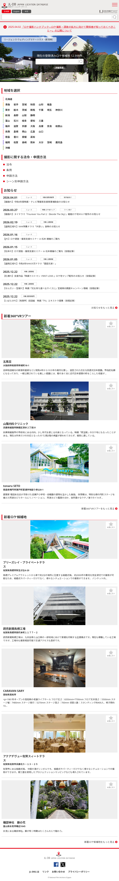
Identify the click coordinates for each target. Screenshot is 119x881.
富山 (7, 120)
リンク (45, 871)
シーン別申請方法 (17, 181)
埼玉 (49, 109)
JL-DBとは (34, 871)
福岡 (7, 142)
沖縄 (7, 147)
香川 (16, 136)
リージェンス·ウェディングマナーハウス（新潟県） (29, 39)
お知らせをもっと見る (103, 307)
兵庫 (41, 126)
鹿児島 (58, 142)
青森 (7, 104)
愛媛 (24, 136)
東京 (7, 109)
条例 (9, 170)
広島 (32, 131)
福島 (49, 104)
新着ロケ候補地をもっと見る (99, 841)
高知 (32, 136)
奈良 (49, 126)
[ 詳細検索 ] (59, 67)
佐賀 (16, 142)
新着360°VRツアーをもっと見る (98, 508)
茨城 (24, 109)
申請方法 (12, 176)
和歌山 (58, 126)
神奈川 (58, 109)
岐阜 (24, 120)
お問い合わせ (58, 871)
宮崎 (49, 142)
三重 (41, 120)
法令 (9, 164)
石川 (16, 120)
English (16, 11)
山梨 (24, 115)
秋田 (32, 104)
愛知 (32, 120)
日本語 (6, 11)
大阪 (32, 126)
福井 (7, 126)
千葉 (41, 109)
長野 (16, 115)
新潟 (7, 115)
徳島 (7, 136)
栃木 (16, 109)
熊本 (32, 142)
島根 (16, 131)
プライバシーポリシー (79, 871)
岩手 (16, 104)
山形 (41, 104)
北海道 (8, 99)
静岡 (32, 115)
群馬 (32, 109)
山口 (41, 131)
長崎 (24, 142)
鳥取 (7, 131)
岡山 (24, 131)
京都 (24, 126)
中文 (26, 11)
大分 (41, 142)
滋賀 (16, 126)
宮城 (24, 104)
